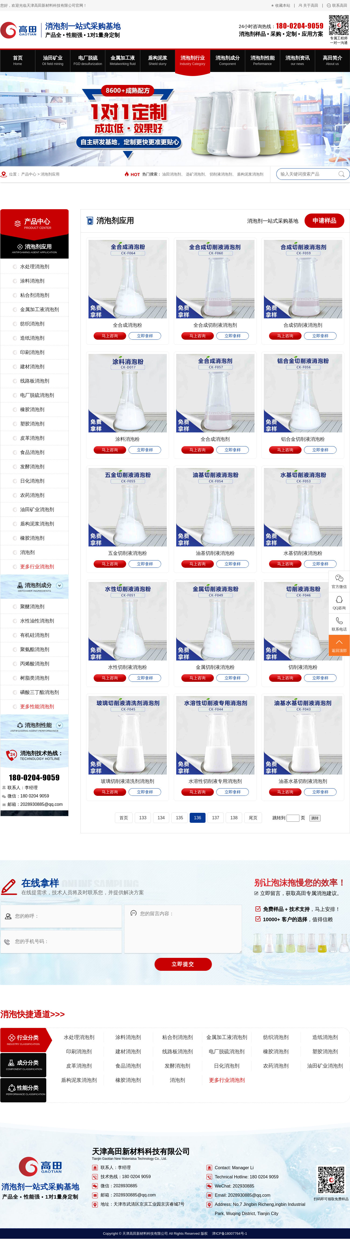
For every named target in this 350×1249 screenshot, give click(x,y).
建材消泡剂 (32, 366)
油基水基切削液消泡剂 (303, 781)
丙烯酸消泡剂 (34, 663)
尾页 (253, 818)
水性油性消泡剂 (37, 621)
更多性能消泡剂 (37, 706)
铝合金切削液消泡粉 (303, 439)
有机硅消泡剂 (34, 635)
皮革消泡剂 (32, 438)
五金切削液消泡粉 (127, 553)
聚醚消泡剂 (32, 606)
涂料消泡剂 (32, 281)
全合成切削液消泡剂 (215, 325)
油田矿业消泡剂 (37, 509)
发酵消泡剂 (32, 466)
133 (143, 818)
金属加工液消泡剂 (39, 309)
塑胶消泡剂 (32, 423)
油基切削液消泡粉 (215, 553)
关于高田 (310, 5)
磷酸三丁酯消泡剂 (39, 692)
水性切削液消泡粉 (127, 667)
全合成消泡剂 (215, 439)
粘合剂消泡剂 (34, 295)
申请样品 (324, 220)
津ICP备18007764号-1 (229, 1233)
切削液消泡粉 (302, 667)
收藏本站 (282, 5)
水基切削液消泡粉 (303, 553)
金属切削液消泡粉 (215, 667)
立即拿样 (145, 335)
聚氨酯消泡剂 (34, 649)
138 (234, 818)
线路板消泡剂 (34, 381)
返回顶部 (339, 646)
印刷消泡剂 (32, 352)
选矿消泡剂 (195, 174)
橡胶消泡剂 (32, 409)
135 (179, 818)
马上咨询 (110, 335)
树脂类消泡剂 (34, 678)
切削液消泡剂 (221, 174)
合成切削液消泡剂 (303, 325)
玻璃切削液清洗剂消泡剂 (127, 781)
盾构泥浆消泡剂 (250, 174)
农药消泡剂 (32, 495)
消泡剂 (27, 552)
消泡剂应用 (50, 174)
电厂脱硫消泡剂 (37, 395)
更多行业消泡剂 (37, 566)
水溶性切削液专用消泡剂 (215, 781)
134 (161, 818)
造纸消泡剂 (32, 338)
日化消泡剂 (32, 481)
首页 (123, 818)
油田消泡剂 (171, 174)
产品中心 (28, 174)
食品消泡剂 (32, 452)
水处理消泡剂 (34, 266)
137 (215, 818)
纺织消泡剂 (32, 323)
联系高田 (339, 5)
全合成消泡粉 (127, 325)
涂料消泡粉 (127, 439)
